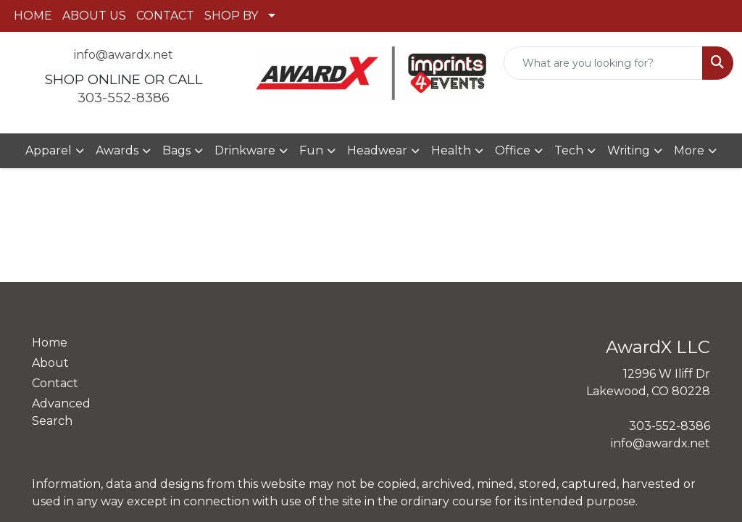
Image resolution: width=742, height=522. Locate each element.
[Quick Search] (603, 63)
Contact (55, 383)
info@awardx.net (123, 55)
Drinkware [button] (244, 150)
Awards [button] (117, 150)
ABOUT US (94, 15)
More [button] (689, 150)
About (50, 363)
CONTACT (165, 15)
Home (49, 342)
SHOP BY (231, 15)
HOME (33, 15)
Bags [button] (176, 150)
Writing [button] (628, 150)
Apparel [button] (48, 150)
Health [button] (451, 150)
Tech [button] (568, 150)
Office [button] (512, 150)
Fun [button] (311, 150)
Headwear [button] (377, 150)
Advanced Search (61, 412)
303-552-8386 (124, 97)
